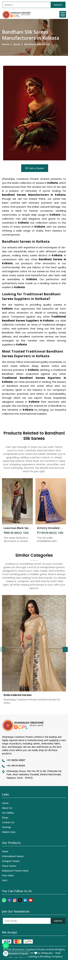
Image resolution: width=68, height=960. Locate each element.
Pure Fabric (8, 875)
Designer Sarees (11, 861)
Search (58, 4)
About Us (7, 807)
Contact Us (8, 822)
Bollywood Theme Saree (15, 870)
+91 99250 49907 (15, 760)
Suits (4, 880)
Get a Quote (34, 168)
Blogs (5, 817)
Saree (16, 44)
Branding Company (51, 956)
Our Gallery (8, 812)
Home (5, 44)
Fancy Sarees (9, 865)
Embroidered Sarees (13, 856)
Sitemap (6, 827)
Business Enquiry (15, 953)
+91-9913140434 (15, 765)
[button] (65, 649)
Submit (58, 920)
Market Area (8, 832)
